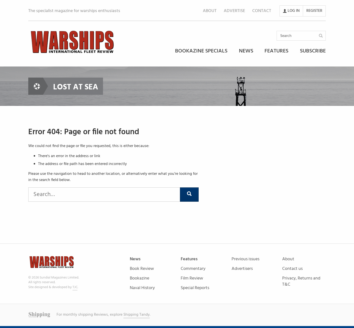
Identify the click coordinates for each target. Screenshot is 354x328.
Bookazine (139, 278)
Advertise (234, 11)
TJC (75, 287)
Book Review (142, 269)
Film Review (192, 278)
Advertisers (242, 269)
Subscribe (313, 51)
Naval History (142, 288)
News (246, 51)
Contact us (292, 269)
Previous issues (245, 259)
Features (276, 51)
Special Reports (195, 288)
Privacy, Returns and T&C (301, 281)
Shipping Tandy (136, 315)
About (210, 11)
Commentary (193, 269)
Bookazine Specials (201, 51)
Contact (261, 11)
